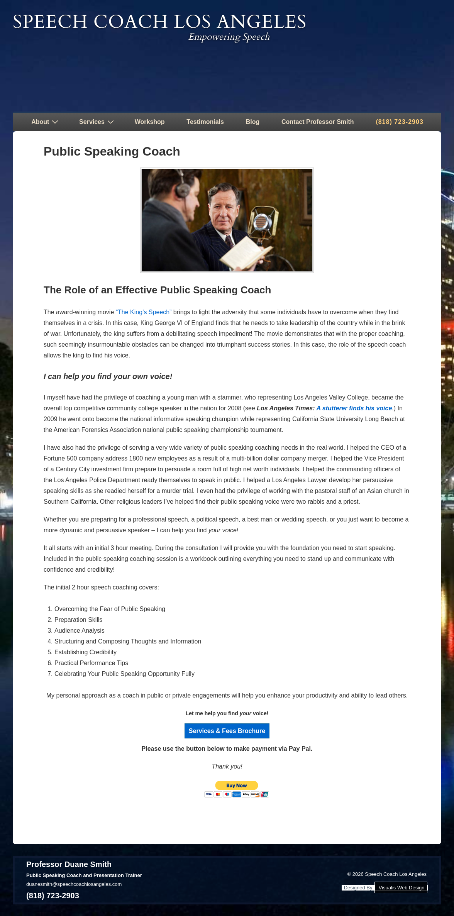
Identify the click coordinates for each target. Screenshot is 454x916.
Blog (253, 122)
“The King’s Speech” (144, 312)
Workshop (150, 122)
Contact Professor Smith (317, 122)
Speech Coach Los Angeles (160, 21)
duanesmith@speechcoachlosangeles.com (74, 884)
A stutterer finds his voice (354, 408)
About (45, 121)
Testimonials (205, 122)
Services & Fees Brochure (227, 731)
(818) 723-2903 (399, 122)
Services (97, 121)
